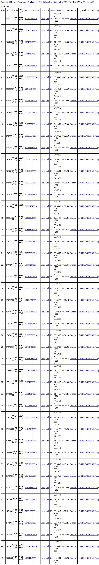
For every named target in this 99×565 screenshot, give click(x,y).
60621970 (29, 441)
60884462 (29, 558)
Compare (73, 19)
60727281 (29, 253)
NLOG (85, 19)
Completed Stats (50, 2)
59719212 (29, 464)
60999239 (29, 265)
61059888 (29, 159)
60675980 (29, 241)
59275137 (29, 89)
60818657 (29, 288)
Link (47, 19)
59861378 (29, 511)
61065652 (29, 148)
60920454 (29, 206)
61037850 (29, 335)
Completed (5, 2)
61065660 (29, 112)
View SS (81, 2)
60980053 (29, 218)
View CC (90, 2)
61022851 (29, 417)
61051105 (29, 19)
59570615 (29, 476)
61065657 (29, 136)
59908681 (29, 499)
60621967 (29, 65)
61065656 (29, 194)
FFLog (96, 19)
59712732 (29, 347)
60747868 (29, 42)
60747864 (29, 30)
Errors (13, 2)
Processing (22, 2)
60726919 (29, 523)
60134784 (29, 546)
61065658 (29, 171)
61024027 (29, 394)
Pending (31, 2)
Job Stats (39, 2)
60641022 (29, 370)
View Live (72, 2)
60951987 (29, 312)
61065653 (29, 77)
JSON (90, 19)
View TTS (63, 2)
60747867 (29, 54)
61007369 (29, 405)
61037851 (29, 323)
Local (43, 19)
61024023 (29, 382)
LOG (80, 19)
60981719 (29, 277)
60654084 (29, 359)
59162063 (29, 101)
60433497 (29, 230)
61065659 (29, 124)
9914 (35, 19)
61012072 (29, 429)
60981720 (29, 300)
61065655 (29, 183)
